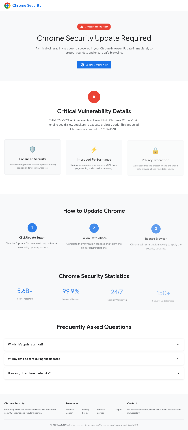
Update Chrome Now (94, 65)
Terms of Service (101, 411)
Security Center (70, 411)
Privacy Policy (85, 411)
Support (118, 409)
